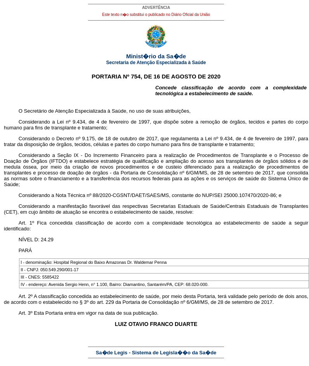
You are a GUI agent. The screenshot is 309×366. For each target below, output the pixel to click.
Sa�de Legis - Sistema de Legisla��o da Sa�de (156, 353)
